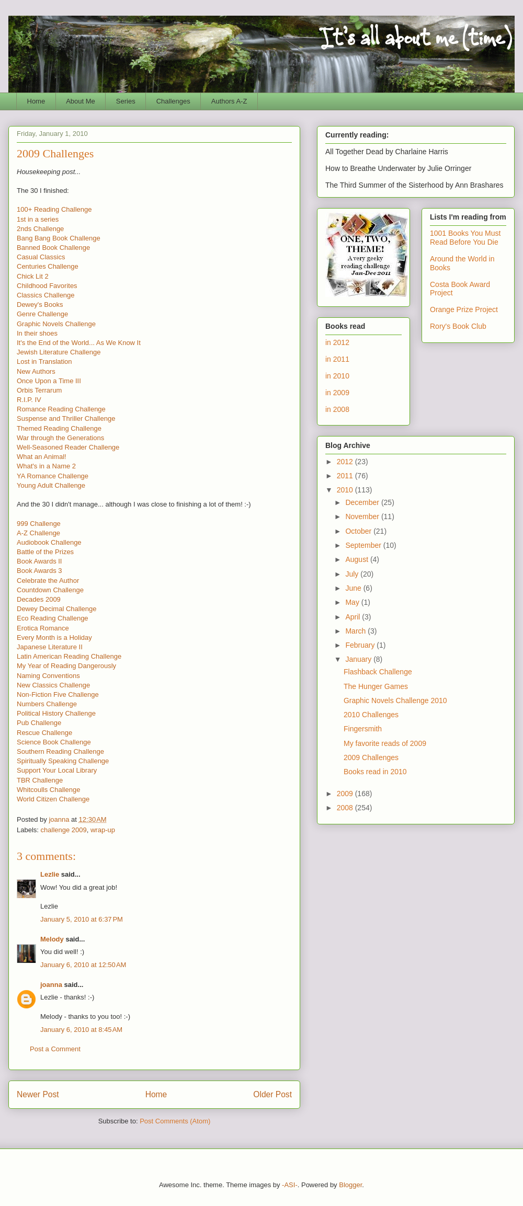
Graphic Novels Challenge (56, 324)
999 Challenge (39, 523)
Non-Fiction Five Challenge (58, 694)
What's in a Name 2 (46, 466)
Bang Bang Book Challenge (58, 238)
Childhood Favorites (47, 286)
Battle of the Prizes (45, 552)
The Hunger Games (376, 686)
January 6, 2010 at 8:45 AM (81, 1029)
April (353, 617)
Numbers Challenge (47, 704)
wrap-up (102, 830)
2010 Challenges (371, 714)
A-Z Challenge (38, 533)
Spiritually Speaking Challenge (63, 761)
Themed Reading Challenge (59, 428)
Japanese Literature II (50, 647)
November (363, 516)
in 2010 (337, 376)
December (363, 502)
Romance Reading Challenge (61, 409)
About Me (80, 101)
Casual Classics (41, 257)
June (354, 588)
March (356, 631)
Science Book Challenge (54, 742)
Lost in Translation (44, 361)
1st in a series (38, 219)
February (361, 645)
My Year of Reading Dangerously (66, 666)
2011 (346, 476)
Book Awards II (39, 561)
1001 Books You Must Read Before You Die (465, 237)
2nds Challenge (40, 229)
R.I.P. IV (29, 400)
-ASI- (290, 1185)
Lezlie (49, 874)
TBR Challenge (40, 780)
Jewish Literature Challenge (58, 352)
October (359, 531)
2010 (346, 490)
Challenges (173, 101)
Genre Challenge (42, 314)
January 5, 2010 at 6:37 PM (81, 919)
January (359, 659)
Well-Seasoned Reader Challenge (68, 447)
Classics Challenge (46, 295)
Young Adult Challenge (51, 485)
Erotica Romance (43, 628)
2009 (346, 793)
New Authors (36, 371)
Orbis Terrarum (39, 390)
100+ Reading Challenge (54, 209)
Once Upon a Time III (49, 381)
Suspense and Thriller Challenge (66, 418)
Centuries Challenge (47, 266)
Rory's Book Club (458, 326)
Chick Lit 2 (33, 276)
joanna (51, 985)
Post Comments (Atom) (175, 1121)
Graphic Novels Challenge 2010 (395, 700)
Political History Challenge (56, 713)
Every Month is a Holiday (54, 637)
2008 (346, 807)
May (353, 602)
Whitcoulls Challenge (48, 790)
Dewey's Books (40, 304)
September (364, 545)
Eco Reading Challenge (52, 618)
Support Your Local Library (57, 770)
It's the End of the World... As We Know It (79, 343)
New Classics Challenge (53, 685)
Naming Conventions (48, 676)
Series (125, 101)
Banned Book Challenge (53, 247)
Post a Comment (55, 1049)
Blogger (350, 1185)
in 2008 (337, 409)
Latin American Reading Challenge (69, 656)
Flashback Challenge (378, 672)
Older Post (272, 1094)
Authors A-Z (229, 101)
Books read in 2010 (375, 771)
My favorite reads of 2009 (385, 743)
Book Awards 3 (39, 571)
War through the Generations (60, 438)
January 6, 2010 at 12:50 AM (83, 965)
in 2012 (337, 342)
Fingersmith (363, 729)
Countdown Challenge (50, 590)
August (357, 559)
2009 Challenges (371, 757)
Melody (52, 939)
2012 (346, 461)
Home (36, 101)
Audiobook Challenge (49, 542)
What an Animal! (41, 457)
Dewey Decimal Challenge (56, 609)
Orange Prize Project (464, 309)
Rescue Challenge (44, 733)
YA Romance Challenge (52, 476)
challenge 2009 (64, 830)
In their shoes (37, 333)
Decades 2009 (39, 599)
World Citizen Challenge (53, 799)
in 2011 (337, 359)
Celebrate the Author (48, 580)
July (352, 574)
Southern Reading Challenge (60, 751)
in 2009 (337, 392)
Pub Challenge (39, 723)
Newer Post (38, 1094)
